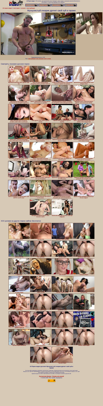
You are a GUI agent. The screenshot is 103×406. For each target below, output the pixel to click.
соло (45, 58)
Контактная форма (45, 376)
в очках (49, 58)
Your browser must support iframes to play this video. (38, 35)
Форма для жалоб (58, 376)
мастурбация (32, 58)
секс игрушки (39, 58)
